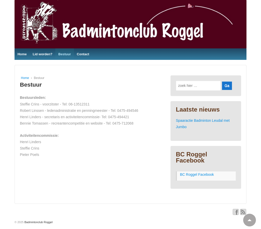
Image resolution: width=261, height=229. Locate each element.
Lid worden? (42, 54)
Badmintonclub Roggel (38, 222)
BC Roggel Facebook (191, 157)
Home (22, 54)
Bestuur (64, 54)
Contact (83, 54)
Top (247, 218)
